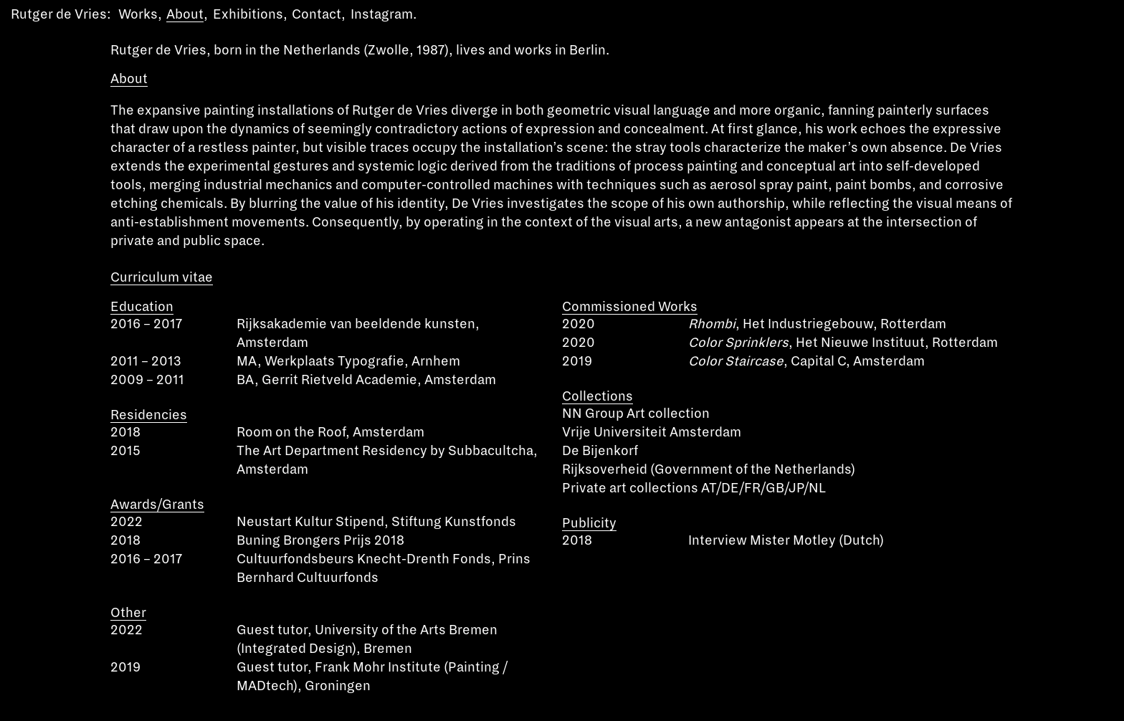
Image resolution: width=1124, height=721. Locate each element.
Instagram (382, 14)
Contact (316, 14)
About (185, 14)
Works (138, 14)
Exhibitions (248, 14)
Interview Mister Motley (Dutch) (786, 540)
